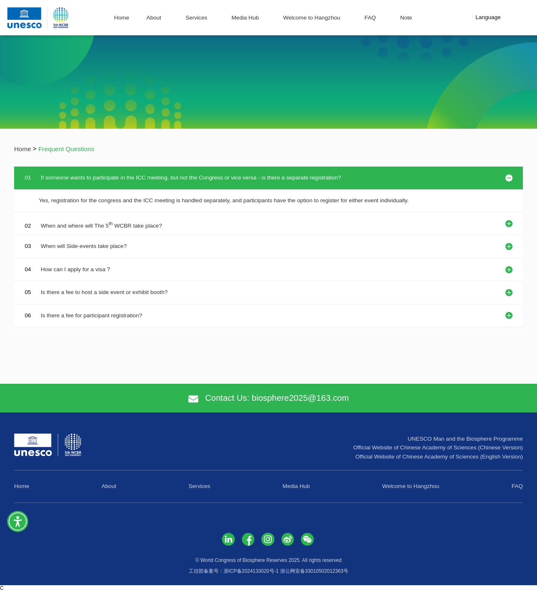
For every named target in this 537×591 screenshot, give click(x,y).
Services (196, 18)
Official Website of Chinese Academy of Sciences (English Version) (439, 457)
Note (406, 18)
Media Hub (245, 18)
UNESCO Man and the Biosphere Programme (465, 439)
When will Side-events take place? (84, 246)
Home (121, 18)
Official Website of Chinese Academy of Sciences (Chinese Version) (438, 447)
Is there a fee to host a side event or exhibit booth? (104, 292)
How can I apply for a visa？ (76, 269)
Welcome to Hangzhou (311, 18)
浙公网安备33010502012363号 (314, 571)
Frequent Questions (66, 148)
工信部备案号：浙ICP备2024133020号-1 (234, 571)
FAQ (370, 18)
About (153, 18)
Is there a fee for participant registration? (91, 315)
